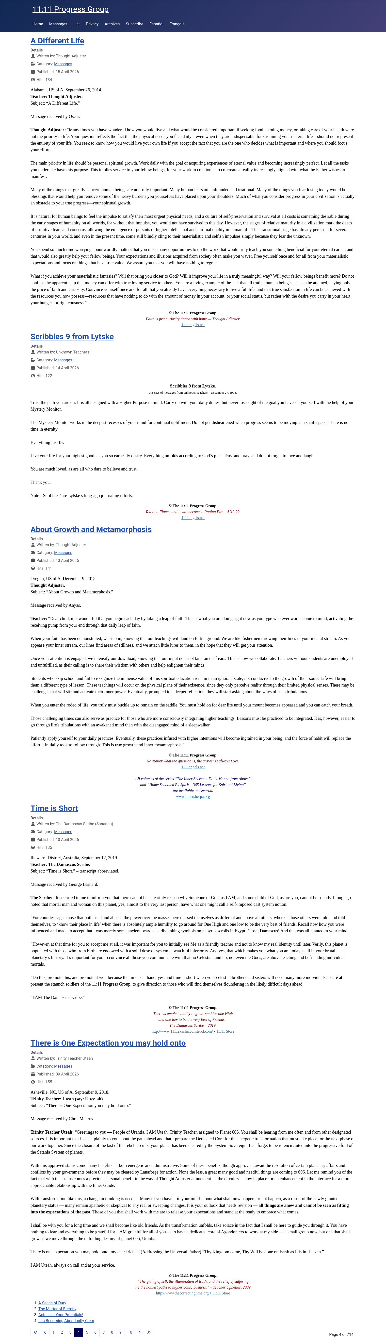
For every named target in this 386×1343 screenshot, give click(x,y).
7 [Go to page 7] (104, 1332)
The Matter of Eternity (57, 1309)
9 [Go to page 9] (120, 1332)
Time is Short (54, 808)
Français (177, 24)
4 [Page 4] (79, 1332)
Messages (58, 24)
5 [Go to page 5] (87, 1332)
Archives (112, 24)
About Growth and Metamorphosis (91, 529)
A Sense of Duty (52, 1303)
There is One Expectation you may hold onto (108, 1043)
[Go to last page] (149, 1332)
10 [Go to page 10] (130, 1332)
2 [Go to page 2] (62, 1332)
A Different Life (57, 40)
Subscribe (134, 24)
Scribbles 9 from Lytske (72, 336)
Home (37, 24)
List (76, 24)
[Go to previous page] (45, 1332)
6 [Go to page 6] (95, 1332)
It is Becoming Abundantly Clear (66, 1320)
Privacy (92, 24)
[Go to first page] (36, 1332)
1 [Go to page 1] (53, 1332)
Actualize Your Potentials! (60, 1314)
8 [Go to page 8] (112, 1332)
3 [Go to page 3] (70, 1332)
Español (156, 24)
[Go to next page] (139, 1332)
